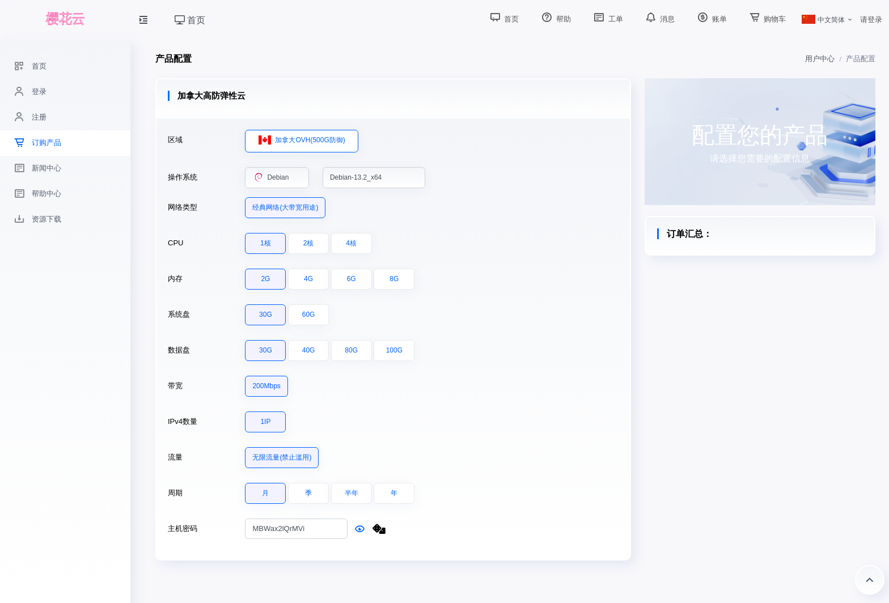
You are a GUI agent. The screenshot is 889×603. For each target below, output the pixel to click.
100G (394, 347)
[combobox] (276, 177)
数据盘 (179, 350)
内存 (175, 278)
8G (394, 276)
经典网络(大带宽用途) (285, 204)
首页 (190, 20)
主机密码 (182, 528)
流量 (175, 457)
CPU (175, 243)
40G (308, 347)
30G (265, 312)
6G (351, 276)
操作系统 (182, 177)
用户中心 (820, 58)
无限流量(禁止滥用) (281, 454)
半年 (351, 490)
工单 (607, 19)
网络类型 (182, 207)
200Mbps (266, 383)
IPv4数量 (182, 421)
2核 (308, 240)
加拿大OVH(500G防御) (302, 137)
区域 (175, 139)
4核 (351, 240)
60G (308, 312)
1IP (265, 419)
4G (308, 276)
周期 (175, 493)
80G (351, 347)
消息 (659, 19)
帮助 (555, 19)
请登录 (871, 19)
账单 (711, 19)
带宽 (175, 385)
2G (265, 276)
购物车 (766, 19)
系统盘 (179, 314)
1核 (265, 240)
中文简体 (823, 20)
